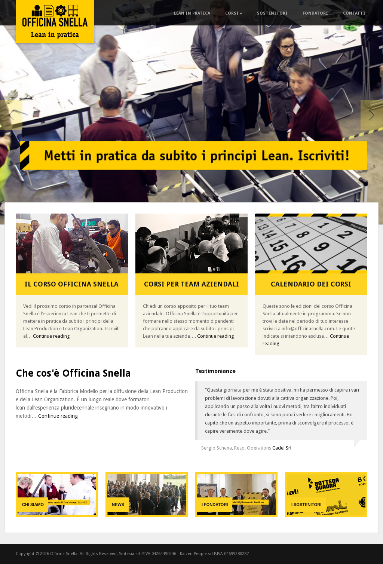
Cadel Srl (281, 448)
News (118, 504)
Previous (11, 115)
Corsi (233, 13)
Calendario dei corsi (311, 284)
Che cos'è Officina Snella (73, 373)
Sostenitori (272, 13)
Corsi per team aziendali (191, 284)
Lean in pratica (192, 13)
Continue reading (51, 336)
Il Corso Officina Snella (72, 284)
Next (372, 115)
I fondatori (215, 504)
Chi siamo (33, 504)
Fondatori (315, 13)
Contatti (354, 13)
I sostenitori (306, 504)
